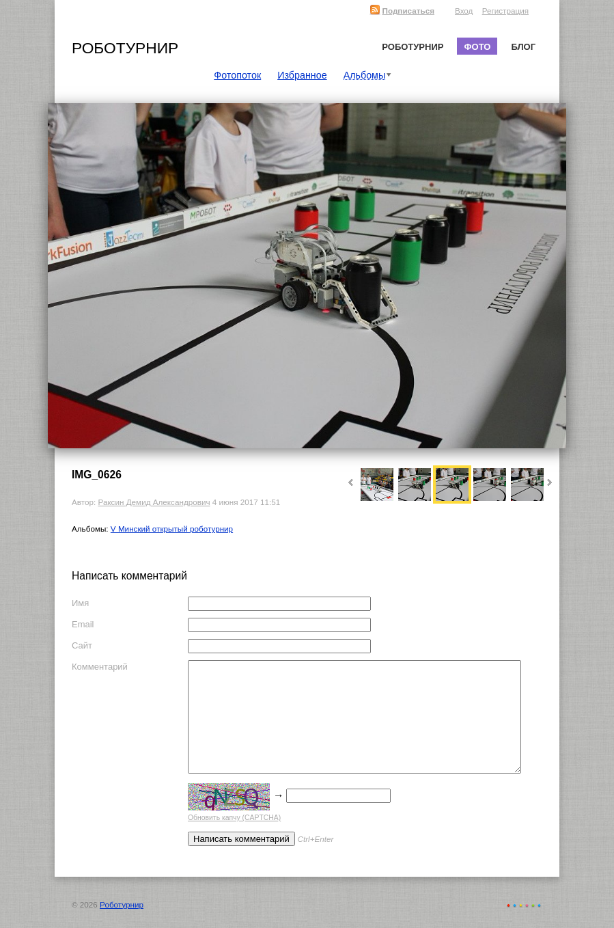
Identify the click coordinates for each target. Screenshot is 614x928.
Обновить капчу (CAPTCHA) (234, 817)
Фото (477, 47)
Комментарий (100, 666)
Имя (80, 603)
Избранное (301, 75)
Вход (464, 10)
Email (83, 624)
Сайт (82, 645)
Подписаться (401, 10)
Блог (523, 47)
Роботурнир (125, 48)
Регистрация (505, 10)
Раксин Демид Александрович (154, 501)
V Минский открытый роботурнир (172, 528)
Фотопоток (237, 75)
